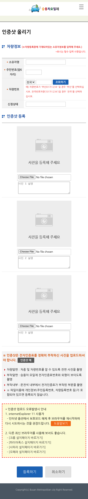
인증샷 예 (25, 360)
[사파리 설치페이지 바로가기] (27, 447)
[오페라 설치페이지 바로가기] (27, 451)
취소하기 (58, 472)
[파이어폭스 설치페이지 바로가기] (30, 442)
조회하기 (61, 82)
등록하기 (29, 472)
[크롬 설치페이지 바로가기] (26, 437)
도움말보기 (61, 423)
